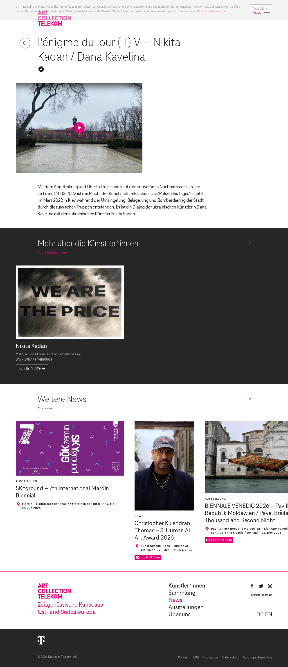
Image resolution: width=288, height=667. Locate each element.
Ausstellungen (186, 607)
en (268, 615)
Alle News (45, 408)
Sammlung (182, 593)
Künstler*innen (187, 586)
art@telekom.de (261, 595)
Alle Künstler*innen (52, 252)
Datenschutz (230, 657)
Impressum (210, 657)
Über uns (180, 615)
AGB (196, 657)
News (175, 600)
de (259, 615)
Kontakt (183, 657)
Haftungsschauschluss (257, 657)
